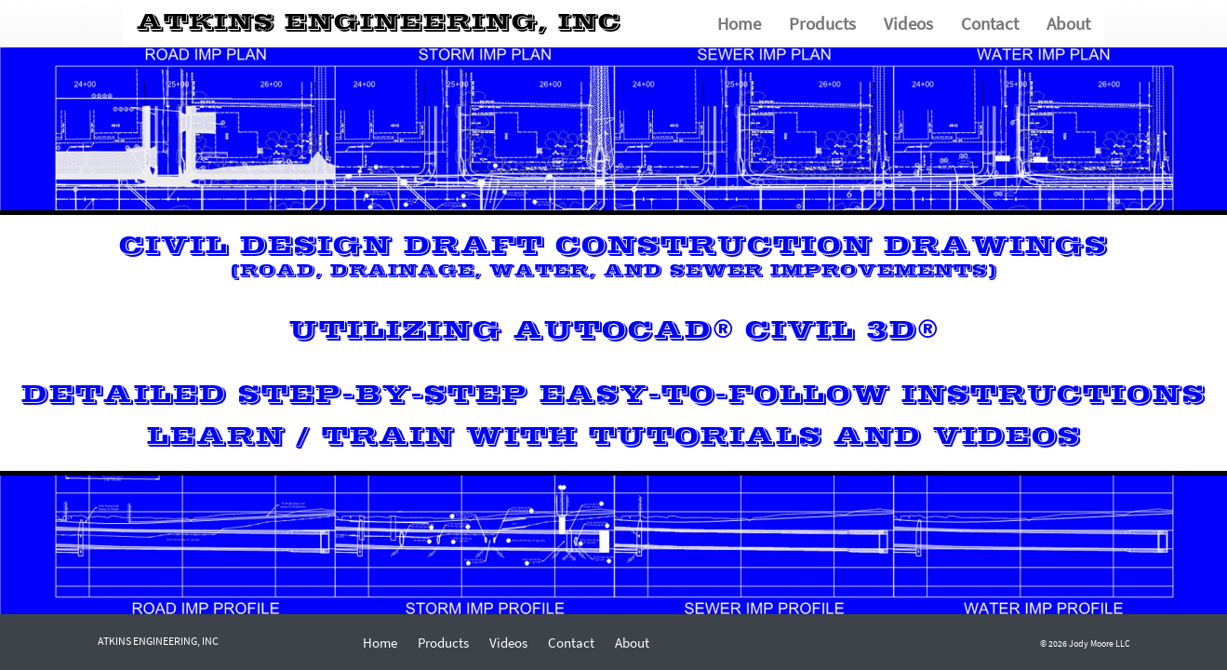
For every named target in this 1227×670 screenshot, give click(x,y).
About (1068, 23)
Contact (990, 23)
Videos (908, 23)
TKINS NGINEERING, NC (379, 23)
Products (822, 23)
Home (739, 23)
